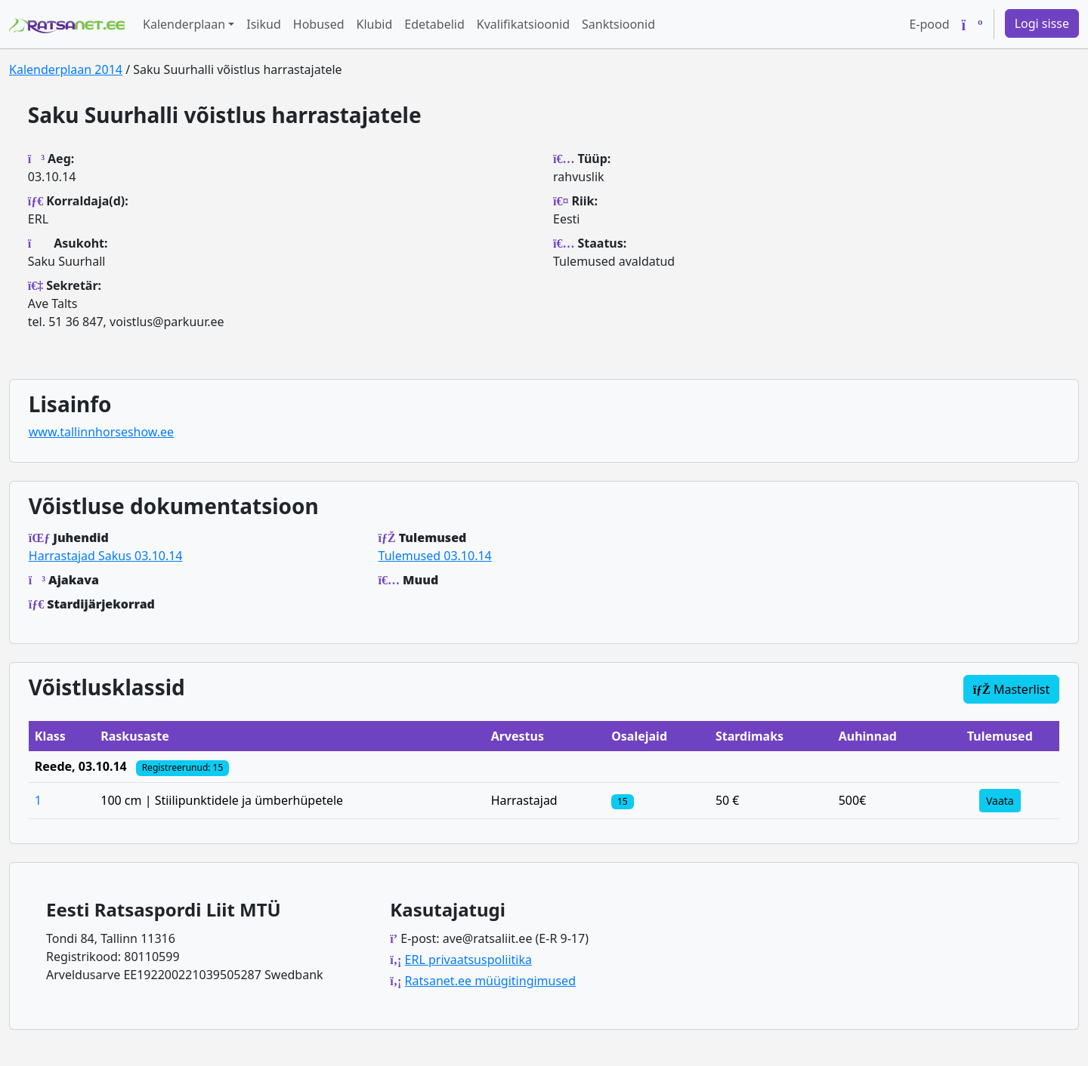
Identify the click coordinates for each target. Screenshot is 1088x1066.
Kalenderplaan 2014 (65, 69)
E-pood (929, 24)
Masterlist (1011, 689)
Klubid (375, 24)
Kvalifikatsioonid (523, 24)
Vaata (1000, 800)
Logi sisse (1042, 23)
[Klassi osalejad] (622, 800)
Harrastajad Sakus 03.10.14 (106, 555)
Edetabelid (434, 24)
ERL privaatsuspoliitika (468, 959)
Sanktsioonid (618, 24)
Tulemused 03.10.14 (435, 555)
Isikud (263, 24)
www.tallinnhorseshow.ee (101, 432)
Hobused (319, 24)
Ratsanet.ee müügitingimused (490, 980)
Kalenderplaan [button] (184, 24)
